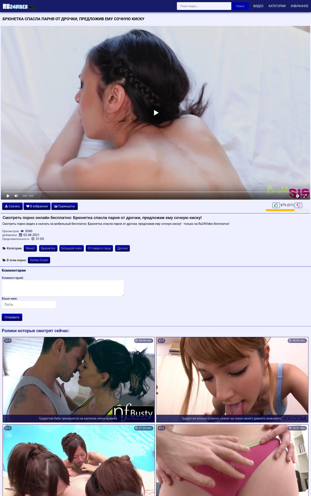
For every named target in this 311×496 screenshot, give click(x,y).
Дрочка (122, 248)
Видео (258, 6)
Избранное (299, 6)
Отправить (12, 317)
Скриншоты (64, 206)
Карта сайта (9, 488)
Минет (30, 248)
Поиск (240, 6)
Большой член (72, 248)
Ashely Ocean (39, 260)
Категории (277, 6)
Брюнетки (48, 248)
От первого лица (99, 248)
